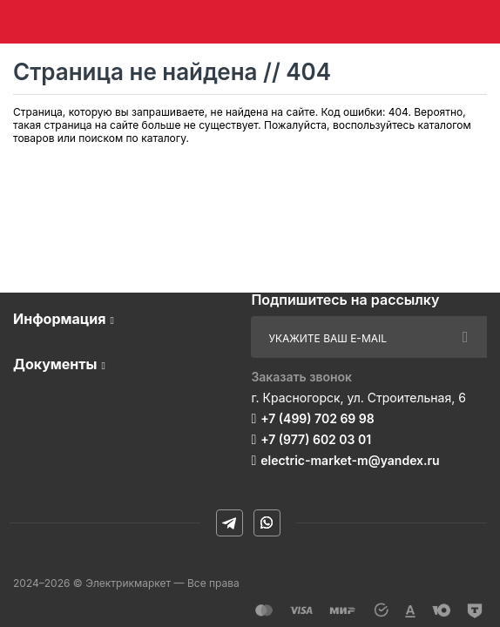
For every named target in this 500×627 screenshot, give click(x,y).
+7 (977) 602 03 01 (315, 439)
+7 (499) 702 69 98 (317, 418)
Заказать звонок (301, 376)
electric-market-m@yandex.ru (349, 460)
